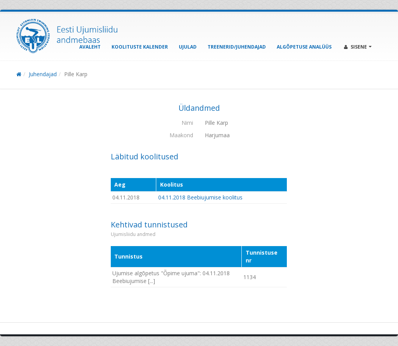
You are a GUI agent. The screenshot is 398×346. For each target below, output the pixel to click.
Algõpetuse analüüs (304, 47)
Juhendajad (43, 74)
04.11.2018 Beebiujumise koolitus (200, 197)
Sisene (358, 47)
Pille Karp (75, 74)
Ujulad (188, 47)
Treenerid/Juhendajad (237, 47)
